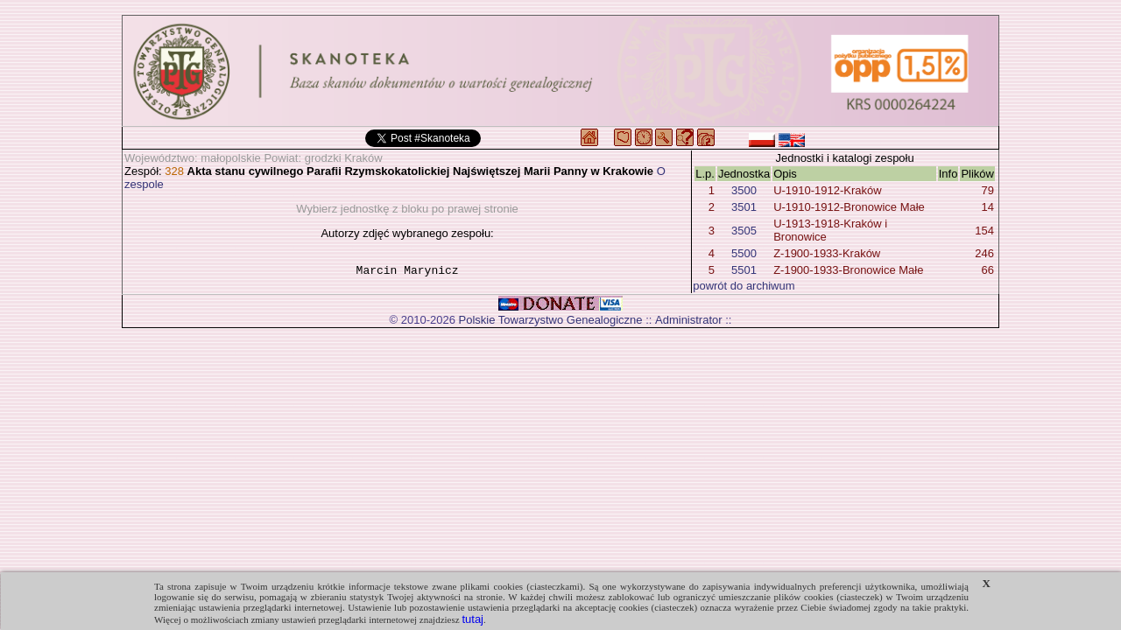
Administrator (689, 319)
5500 (744, 253)
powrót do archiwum (743, 285)
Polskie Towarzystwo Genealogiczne (551, 319)
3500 (744, 190)
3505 (744, 230)
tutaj (472, 619)
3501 (744, 207)
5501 (744, 269)
